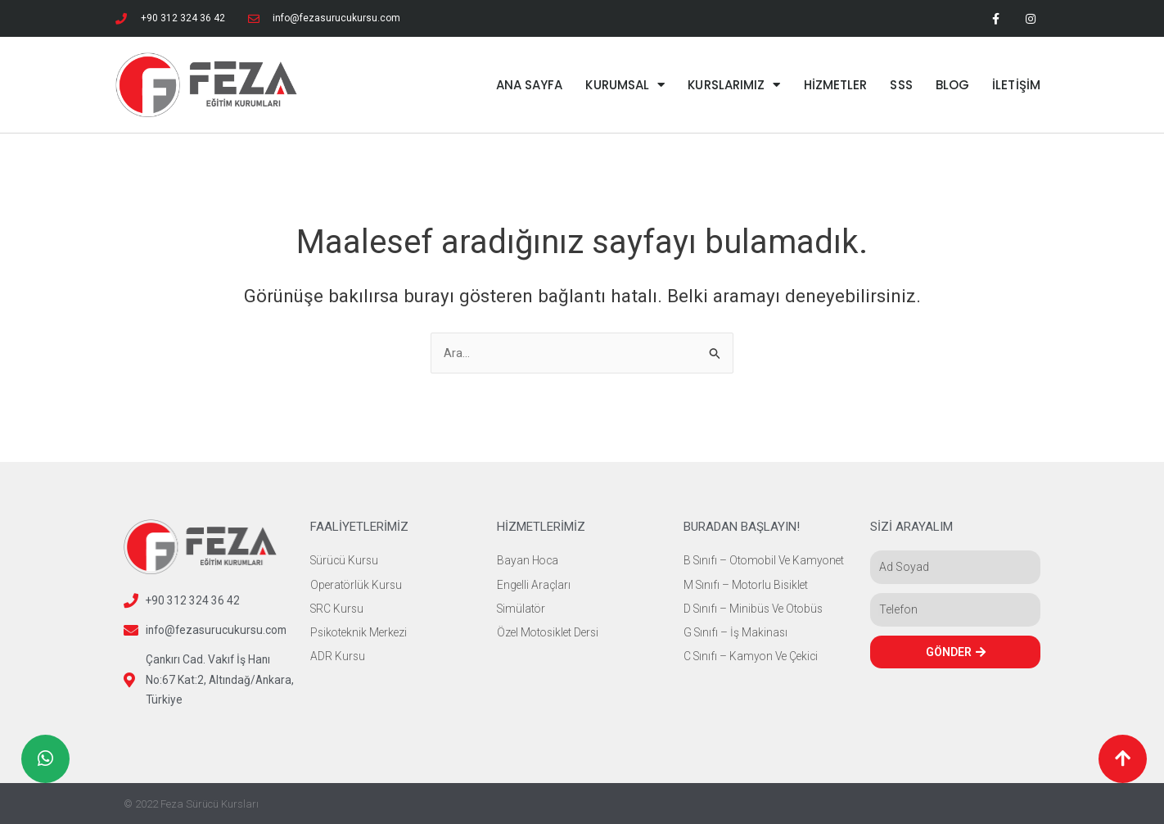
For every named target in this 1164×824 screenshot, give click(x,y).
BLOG (952, 84)
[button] (1123, 759)
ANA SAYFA (529, 84)
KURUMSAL (625, 84)
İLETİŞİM (1016, 84)
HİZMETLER (836, 84)
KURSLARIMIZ (734, 84)
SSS (901, 84)
